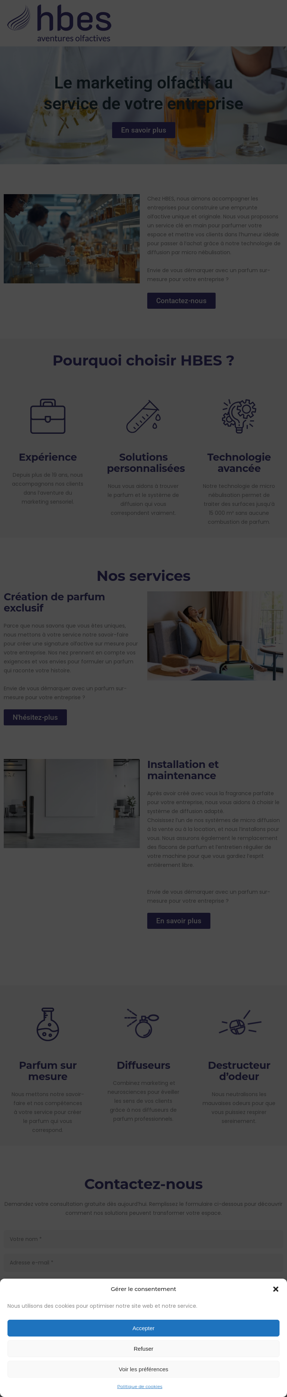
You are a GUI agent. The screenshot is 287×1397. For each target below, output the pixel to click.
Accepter (143, 1328)
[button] (276, 1289)
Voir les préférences (144, 1369)
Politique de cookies (140, 1386)
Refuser (144, 1348)
